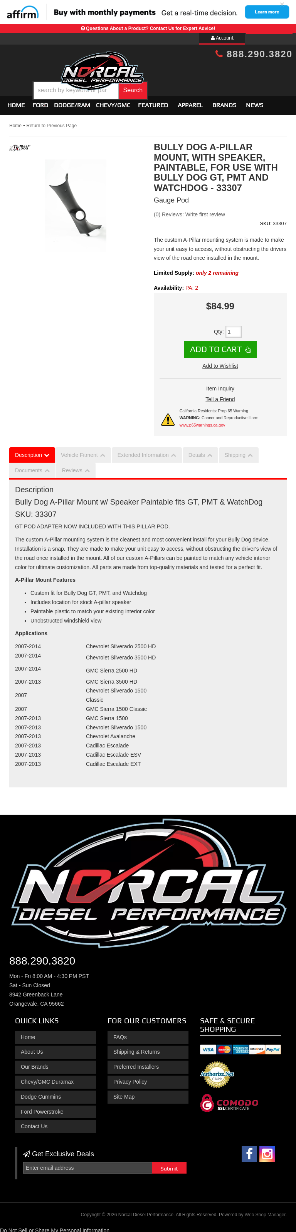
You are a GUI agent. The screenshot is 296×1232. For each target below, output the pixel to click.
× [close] (282, 4)
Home (16, 102)
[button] (159, 84)
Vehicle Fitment (79, 452)
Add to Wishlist (220, 362)
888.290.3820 (254, 54)
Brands (224, 102)
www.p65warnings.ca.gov (202, 421)
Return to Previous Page (51, 122)
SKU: (266, 220)
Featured (153, 102)
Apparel (190, 102)
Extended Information (143, 452)
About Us (32, 1049)
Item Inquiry (220, 385)
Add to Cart (216, 346)
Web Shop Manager (265, 1211)
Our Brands (35, 1063)
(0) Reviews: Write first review (189, 211)
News (254, 102)
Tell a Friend (220, 396)
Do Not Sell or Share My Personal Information (54, 1227)
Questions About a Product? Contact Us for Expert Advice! (150, 28)
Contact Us (34, 1123)
